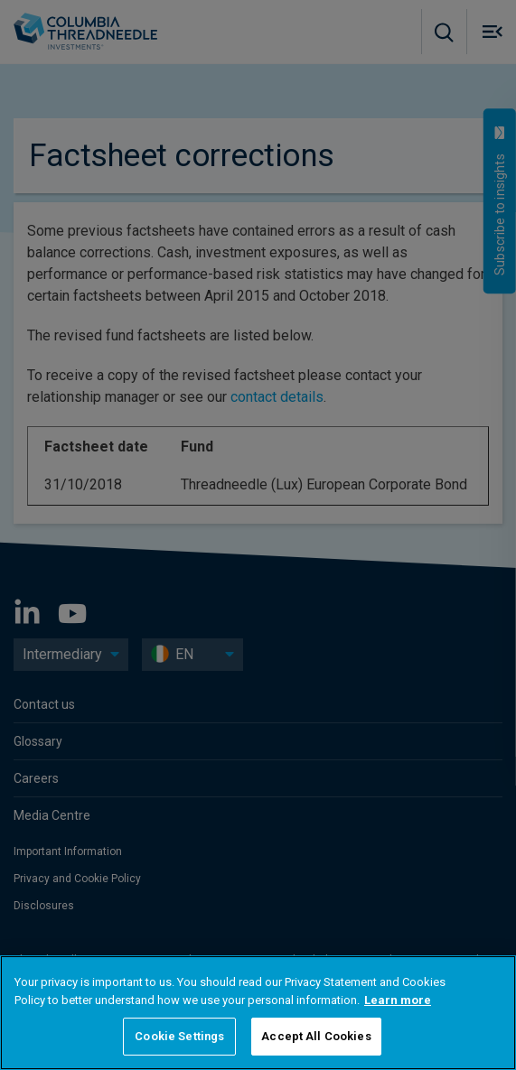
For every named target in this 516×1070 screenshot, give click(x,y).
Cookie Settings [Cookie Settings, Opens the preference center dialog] (179, 1036)
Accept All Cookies (316, 1036)
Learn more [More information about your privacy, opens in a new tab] (397, 1000)
